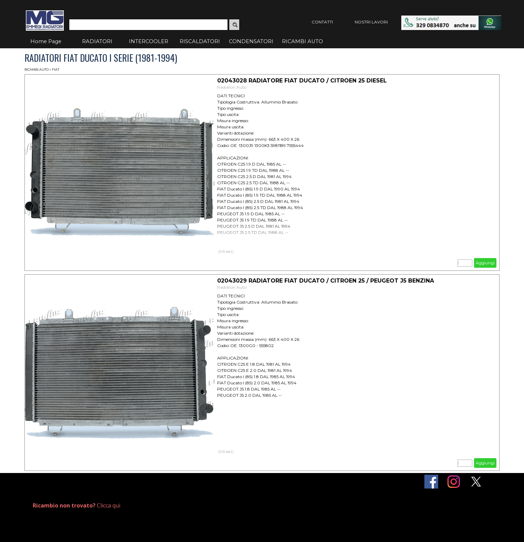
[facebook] (431, 482)
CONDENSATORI (251, 41)
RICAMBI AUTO (302, 41)
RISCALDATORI (200, 41)
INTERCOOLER (148, 41)
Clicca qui (76, 505)
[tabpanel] (109, 505)
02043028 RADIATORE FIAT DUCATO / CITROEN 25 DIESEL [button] (302, 80)
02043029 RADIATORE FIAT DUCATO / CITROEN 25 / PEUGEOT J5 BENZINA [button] (325, 280)
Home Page (45, 41)
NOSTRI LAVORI (371, 21)
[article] (262, 172)
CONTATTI (322, 21)
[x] (476, 482)
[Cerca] (148, 24)
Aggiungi (485, 262)
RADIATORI (97, 41)
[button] (451, 19)
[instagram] (454, 482)
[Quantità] (464, 263)
